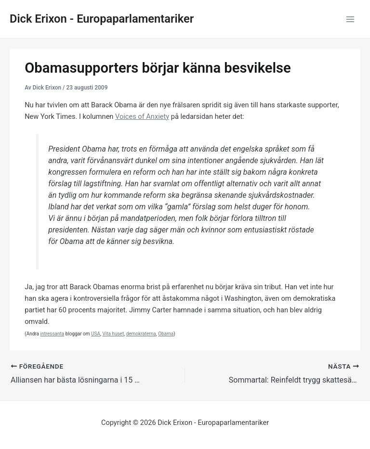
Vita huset (113, 333)
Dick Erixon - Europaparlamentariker (102, 19)
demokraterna (141, 333)
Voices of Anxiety (142, 116)
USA (95, 333)
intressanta (52, 333)
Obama (165, 333)
